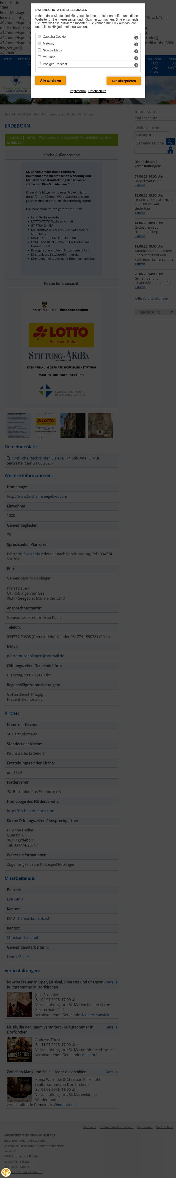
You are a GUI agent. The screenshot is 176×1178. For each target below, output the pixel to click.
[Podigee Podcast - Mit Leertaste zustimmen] (39, 63)
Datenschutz (97, 91)
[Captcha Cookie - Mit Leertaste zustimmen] (39, 36)
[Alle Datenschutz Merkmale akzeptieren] (124, 81)
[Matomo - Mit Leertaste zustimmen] (39, 43)
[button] (6, 1172)
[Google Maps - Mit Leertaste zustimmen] (39, 49)
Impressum (78, 91)
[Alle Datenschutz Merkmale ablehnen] (50, 80)
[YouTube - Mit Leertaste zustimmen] (39, 56)
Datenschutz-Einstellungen (61, 10)
